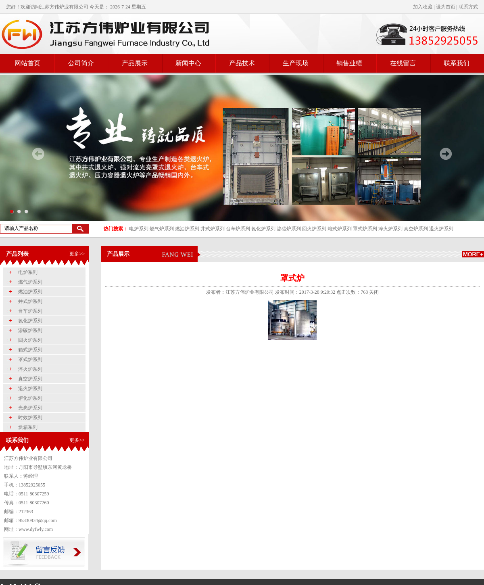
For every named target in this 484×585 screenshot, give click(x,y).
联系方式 (468, 7)
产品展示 (135, 63)
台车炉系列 (238, 229)
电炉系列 (138, 229)
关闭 (374, 292)
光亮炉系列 (30, 408)
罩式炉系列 (365, 229)
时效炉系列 (30, 417)
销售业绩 (349, 63)
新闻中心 (188, 63)
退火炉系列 (441, 229)
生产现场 (296, 63)
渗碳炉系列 (289, 229)
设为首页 (445, 7)
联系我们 (456, 63)
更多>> (77, 254)
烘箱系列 (28, 427)
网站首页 (27, 63)
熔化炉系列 (30, 398)
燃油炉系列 (187, 229)
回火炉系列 (314, 229)
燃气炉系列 (162, 229)
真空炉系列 (416, 229)
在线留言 (403, 63)
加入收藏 (422, 7)
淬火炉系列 (390, 229)
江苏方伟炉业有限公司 (64, 7)
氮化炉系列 (263, 229)
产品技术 (242, 63)
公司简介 (81, 63)
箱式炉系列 (340, 229)
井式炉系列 (212, 229)
